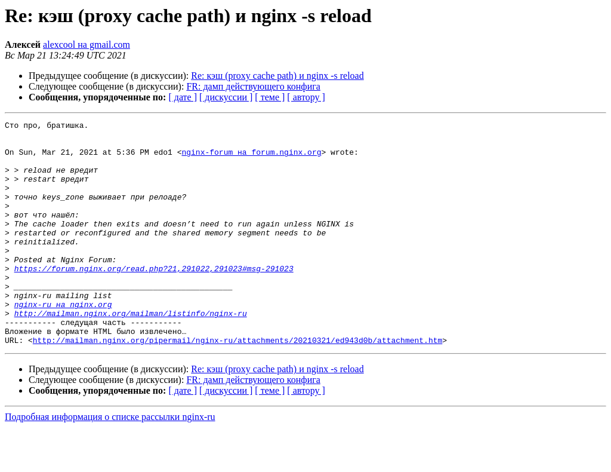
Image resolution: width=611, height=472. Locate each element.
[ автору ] (306, 97)
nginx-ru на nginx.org (63, 341)
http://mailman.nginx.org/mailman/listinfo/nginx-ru (130, 352)
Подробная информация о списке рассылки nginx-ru (110, 461)
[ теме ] (270, 97)
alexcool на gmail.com (86, 44)
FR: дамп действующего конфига (253, 86)
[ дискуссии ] (225, 97)
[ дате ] (182, 97)
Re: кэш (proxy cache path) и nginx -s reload (277, 76)
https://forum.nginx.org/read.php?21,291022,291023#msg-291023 (154, 298)
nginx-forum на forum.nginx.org (251, 159)
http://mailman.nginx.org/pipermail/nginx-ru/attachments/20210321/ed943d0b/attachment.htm (237, 384)
